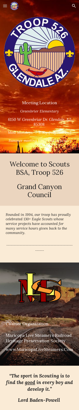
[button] (5, 6)
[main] (39, 123)
